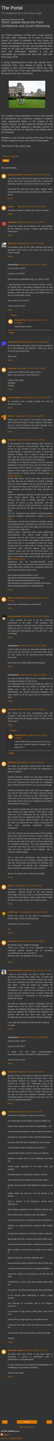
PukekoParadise (15, 970)
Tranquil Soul (20, 320)
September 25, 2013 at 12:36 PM (37, 175)
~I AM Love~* (14, 912)
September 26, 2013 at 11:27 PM (37, 970)
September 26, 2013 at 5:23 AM (33, 646)
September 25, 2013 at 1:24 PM (30, 222)
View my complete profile (11, 1438)
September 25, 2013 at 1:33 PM (30, 243)
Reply (10, 198)
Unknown (12, 368)
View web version (27, 1427)
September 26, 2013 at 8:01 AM (30, 762)
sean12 (11, 885)
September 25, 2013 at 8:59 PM (35, 342)
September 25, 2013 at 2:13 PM (33, 265)
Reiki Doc (12, 243)
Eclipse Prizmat (15, 175)
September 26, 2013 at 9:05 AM (28, 885)
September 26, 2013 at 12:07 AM (31, 440)
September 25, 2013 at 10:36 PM (36, 397)
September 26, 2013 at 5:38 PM (30, 941)
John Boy (12, 709)
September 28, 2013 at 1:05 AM (28, 1112)
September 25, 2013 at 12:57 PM (31, 206)
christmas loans (17, 559)
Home (27, 1422)
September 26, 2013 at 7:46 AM (30, 709)
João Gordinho (14, 616)
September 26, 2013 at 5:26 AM (33, 675)
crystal (11, 1112)
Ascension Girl (14, 342)
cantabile (12, 222)
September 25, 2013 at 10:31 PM (31, 368)
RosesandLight (15, 397)
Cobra (10, 206)
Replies (14, 315)
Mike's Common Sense (18, 598)
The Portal (11, 7)
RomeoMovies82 (15, 1350)
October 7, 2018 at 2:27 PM (35, 1350)
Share (6, 161)
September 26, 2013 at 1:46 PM (33, 912)
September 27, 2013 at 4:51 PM (30, 1072)
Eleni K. (11, 416)
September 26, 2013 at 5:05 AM (35, 616)
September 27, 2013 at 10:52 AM (33, 1037)
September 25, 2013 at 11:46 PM (29, 416)
